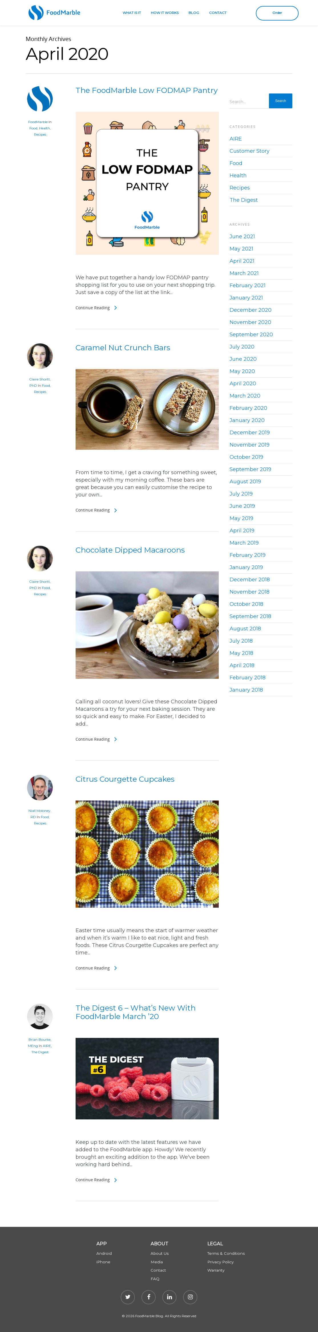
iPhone (103, 1262)
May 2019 (241, 518)
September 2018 (250, 616)
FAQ (155, 1278)
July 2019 (241, 494)
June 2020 (243, 359)
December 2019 (250, 432)
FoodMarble (38, 122)
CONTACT (217, 13)
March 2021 (244, 273)
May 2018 (241, 653)
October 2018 (246, 604)
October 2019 (246, 457)
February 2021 (248, 285)
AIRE (47, 1046)
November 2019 (250, 445)
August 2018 (245, 629)
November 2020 (250, 322)
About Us (160, 1253)
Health (44, 128)
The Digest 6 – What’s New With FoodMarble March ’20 (136, 1012)
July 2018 (241, 641)
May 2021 (241, 249)
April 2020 (243, 383)
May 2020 (242, 371)
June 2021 (242, 236)
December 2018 (250, 580)
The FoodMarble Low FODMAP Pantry (147, 90)
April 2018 (242, 665)
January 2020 (247, 420)
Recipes (40, 134)
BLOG (194, 13)
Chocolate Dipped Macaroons (130, 550)
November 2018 (250, 592)
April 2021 (242, 261)
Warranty (215, 1270)
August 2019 (245, 481)
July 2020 (242, 347)
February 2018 (248, 678)
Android (104, 1253)
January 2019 (246, 567)
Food (33, 128)
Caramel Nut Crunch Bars (123, 347)
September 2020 (251, 334)
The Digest (40, 1052)
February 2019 (248, 555)
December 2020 (251, 310)
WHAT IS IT (132, 13)
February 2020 (248, 408)
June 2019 (242, 506)
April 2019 (242, 530)
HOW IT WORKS (165, 13)
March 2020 (245, 396)
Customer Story (250, 151)
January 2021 (246, 298)
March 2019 (244, 543)
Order (277, 13)
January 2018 (246, 690)
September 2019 (250, 469)
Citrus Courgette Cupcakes (125, 779)
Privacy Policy (220, 1262)
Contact (158, 1270)
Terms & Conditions (226, 1253)
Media (157, 1262)
